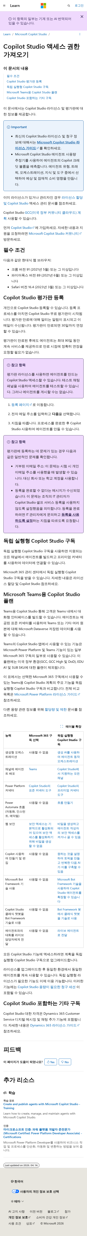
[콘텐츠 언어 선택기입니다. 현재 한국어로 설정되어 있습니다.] (17, 1181)
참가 (68, 1211)
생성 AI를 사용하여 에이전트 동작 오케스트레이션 (68, 756)
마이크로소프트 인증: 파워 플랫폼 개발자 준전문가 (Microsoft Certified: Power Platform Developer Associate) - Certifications (42, 1133)
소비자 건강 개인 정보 (50, 1217)
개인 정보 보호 (18, 1217)
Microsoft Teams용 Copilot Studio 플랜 (32, 92)
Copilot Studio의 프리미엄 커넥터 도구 (68, 790)
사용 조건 (14, 1223)
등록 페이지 (20, 404)
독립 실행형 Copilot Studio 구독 (28, 87)
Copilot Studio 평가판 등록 (24, 81)
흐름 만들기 (65, 803)
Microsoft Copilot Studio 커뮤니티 (54, 233)
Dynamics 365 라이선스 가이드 (53, 1025)
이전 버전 (36, 1211)
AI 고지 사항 (16, 1211)
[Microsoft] (43, 5)
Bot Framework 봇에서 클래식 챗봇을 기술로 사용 (69, 913)
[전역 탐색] (4, 5)
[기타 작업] (80, 34)
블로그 (52, 1211)
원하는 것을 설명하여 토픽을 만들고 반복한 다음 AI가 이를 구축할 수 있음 (69, 862)
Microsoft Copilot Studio (31, 34)
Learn (7, 34)
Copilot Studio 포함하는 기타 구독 (29, 98)
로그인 (79, 5)
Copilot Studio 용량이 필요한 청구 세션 (47, 987)
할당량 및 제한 (56, 709)
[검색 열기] (69, 5)
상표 (29, 1223)
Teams (33, 769)
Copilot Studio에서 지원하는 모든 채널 (68, 773)
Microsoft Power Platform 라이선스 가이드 (45, 694)
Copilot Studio (21, 227)
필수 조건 (13, 76)
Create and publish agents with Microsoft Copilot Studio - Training (41, 1106)
